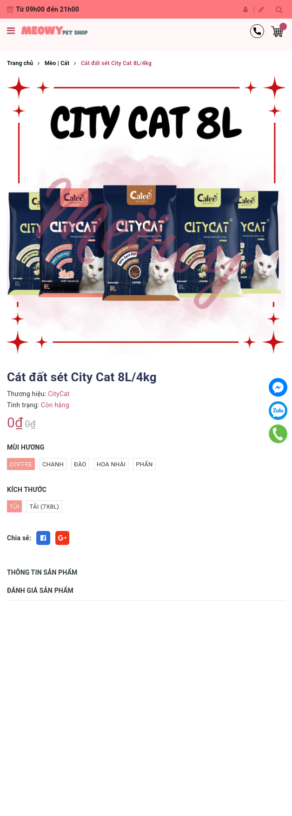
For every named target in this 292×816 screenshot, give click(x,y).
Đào (80, 464)
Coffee (21, 464)
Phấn (144, 464)
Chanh (53, 464)
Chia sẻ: (19, 538)
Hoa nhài (111, 464)
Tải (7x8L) (44, 506)
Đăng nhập (245, 9)
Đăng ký (261, 9)
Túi (14, 506)
